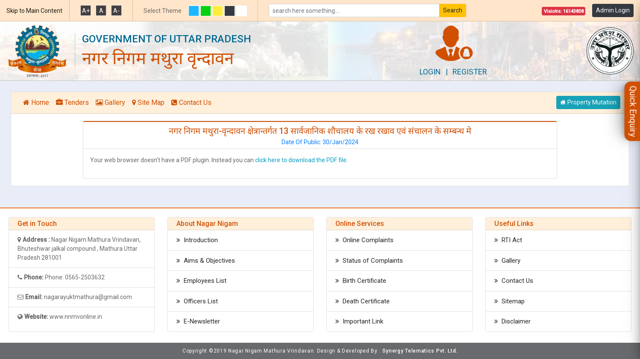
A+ (86, 10)
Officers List (197, 301)
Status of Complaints (369, 260)
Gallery (110, 102)
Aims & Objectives (205, 260)
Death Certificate (362, 301)
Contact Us (191, 102)
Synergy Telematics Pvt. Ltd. (420, 351)
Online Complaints (364, 240)
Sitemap (509, 301)
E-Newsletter (198, 321)
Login (430, 71)
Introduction (197, 240)
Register (469, 71)
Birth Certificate (360, 281)
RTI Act (508, 240)
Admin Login (613, 10)
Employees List (201, 281)
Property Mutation (588, 102)
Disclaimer (512, 321)
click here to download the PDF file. (301, 160)
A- (116, 10)
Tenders (72, 102)
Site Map (148, 102)
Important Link (359, 321)
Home (36, 102)
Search (452, 10)
